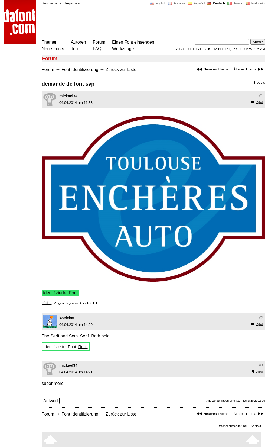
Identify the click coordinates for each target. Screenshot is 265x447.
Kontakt (256, 425)
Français (176, 3)
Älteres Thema (249, 69)
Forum (99, 42)
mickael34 (68, 96)
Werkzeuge (123, 48)
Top (74, 48)
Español (196, 3)
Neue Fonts (53, 48)
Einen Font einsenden (133, 42)
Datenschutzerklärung (232, 425)
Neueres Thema (212, 69)
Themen (50, 42)
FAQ (97, 48)
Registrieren (73, 3)
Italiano (235, 3)
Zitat (257, 102)
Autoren (78, 42)
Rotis (46, 302)
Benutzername (51, 3)
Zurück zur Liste (121, 69)
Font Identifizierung (79, 69)
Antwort (50, 400)
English (157, 3)
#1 (261, 96)
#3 (261, 365)
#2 (261, 318)
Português (255, 3)
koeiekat (85, 303)
